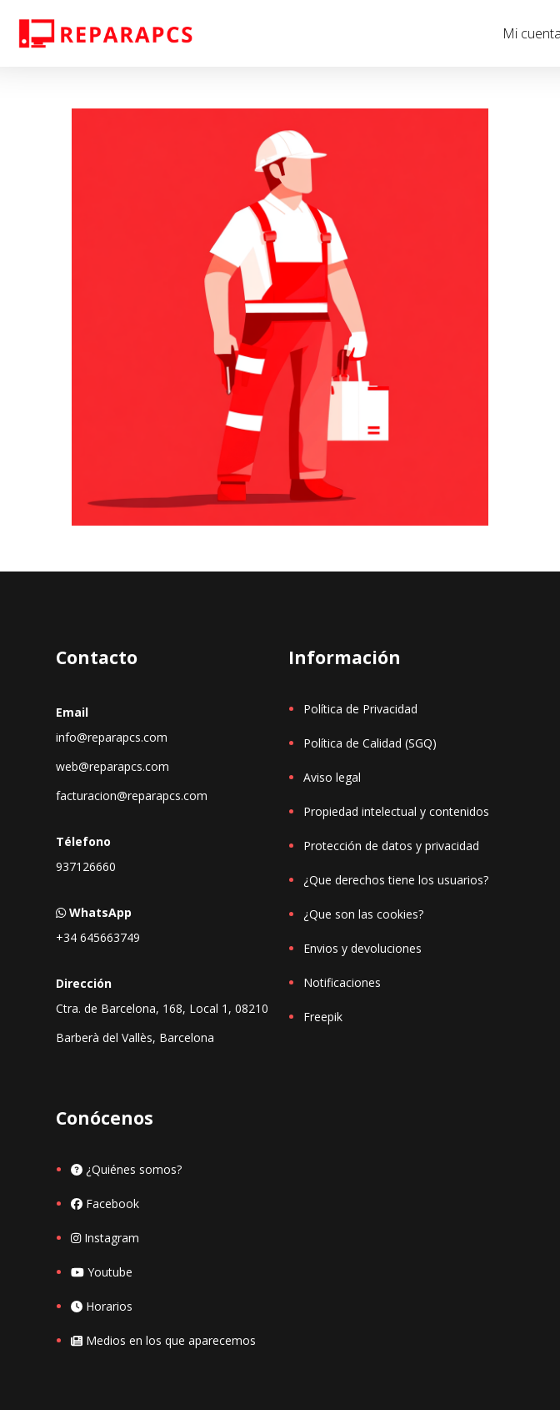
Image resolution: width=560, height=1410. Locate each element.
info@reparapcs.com (112, 737)
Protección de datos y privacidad (391, 846)
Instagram (105, 1238)
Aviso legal (332, 777)
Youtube (101, 1272)
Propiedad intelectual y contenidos (396, 811)
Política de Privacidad (360, 709)
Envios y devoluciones (362, 948)
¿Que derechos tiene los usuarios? (395, 880)
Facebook (105, 1203)
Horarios (101, 1306)
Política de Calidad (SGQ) (370, 743)
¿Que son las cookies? (363, 914)
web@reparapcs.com (112, 766)
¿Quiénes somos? (126, 1169)
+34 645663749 (98, 937)
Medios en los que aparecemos (163, 1340)
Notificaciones (342, 982)
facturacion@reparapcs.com (132, 795)
